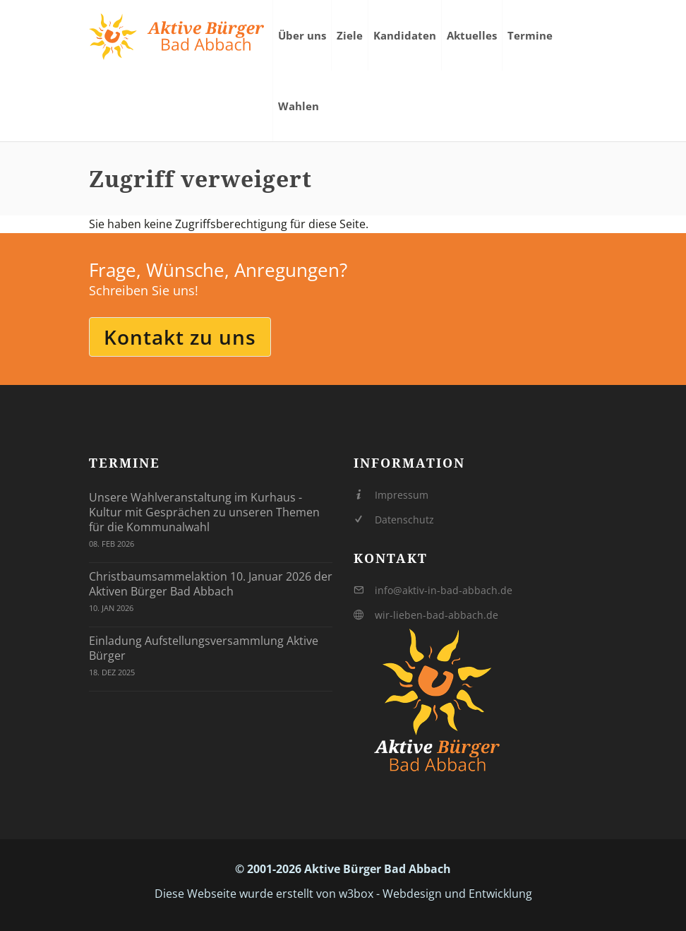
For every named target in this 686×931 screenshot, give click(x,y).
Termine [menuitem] (530, 35)
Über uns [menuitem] (302, 35)
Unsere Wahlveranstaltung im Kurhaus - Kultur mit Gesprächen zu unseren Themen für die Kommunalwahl (204, 512)
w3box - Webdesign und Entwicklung (435, 893)
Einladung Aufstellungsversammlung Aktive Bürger (203, 648)
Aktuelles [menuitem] (472, 35)
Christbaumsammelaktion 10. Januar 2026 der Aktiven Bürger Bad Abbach (210, 584)
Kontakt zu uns (180, 337)
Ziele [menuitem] (350, 35)
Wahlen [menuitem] (298, 106)
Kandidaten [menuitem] (404, 35)
